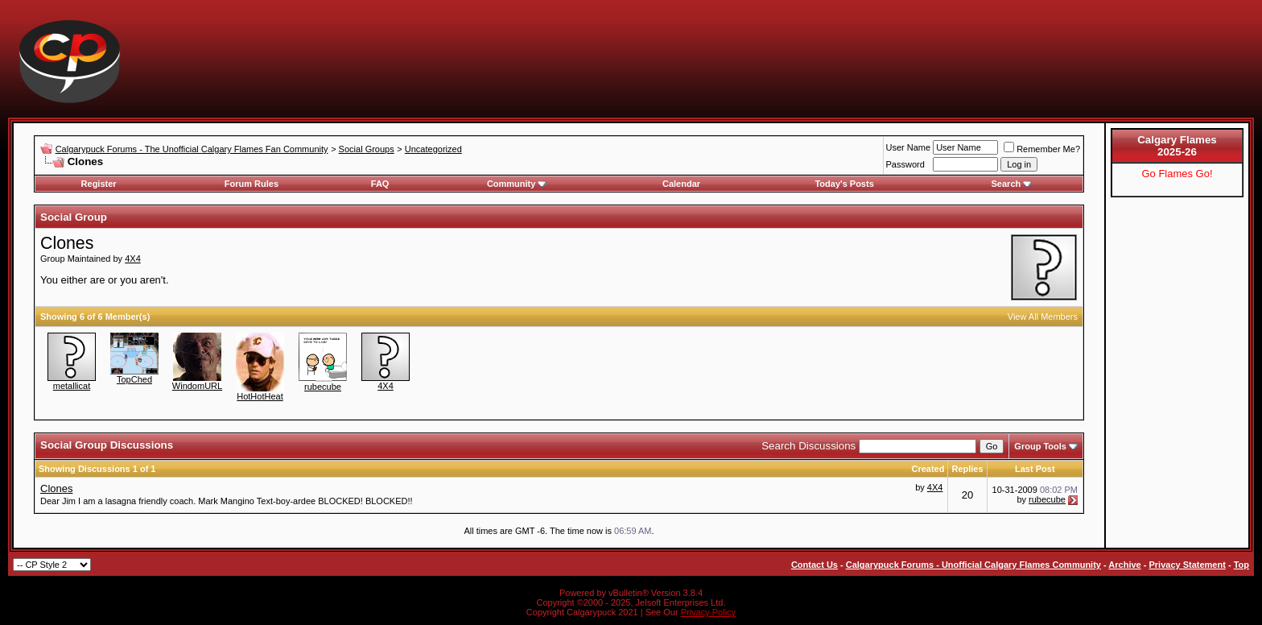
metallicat (71, 386)
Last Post (1035, 469)
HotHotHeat (260, 396)
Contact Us (814, 564)
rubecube (322, 386)
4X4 (133, 258)
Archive (1124, 564)
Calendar (681, 183)
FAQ (380, 183)
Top (1241, 564)
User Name (908, 147)
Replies (967, 469)
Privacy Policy (708, 612)
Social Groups (366, 149)
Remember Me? (1042, 149)
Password (905, 164)
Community (517, 183)
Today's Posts (844, 183)
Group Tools (1040, 446)
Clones (56, 488)
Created (927, 469)
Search (1012, 183)
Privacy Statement (1187, 564)
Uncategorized (433, 149)
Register (99, 183)
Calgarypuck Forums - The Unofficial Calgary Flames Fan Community (192, 149)
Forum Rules (251, 183)
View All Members (1043, 316)
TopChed (134, 379)
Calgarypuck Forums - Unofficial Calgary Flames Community (973, 564)
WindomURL (197, 386)
